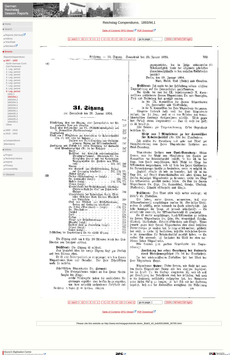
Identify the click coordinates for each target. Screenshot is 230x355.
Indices (9, 38)
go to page (144, 39)
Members (11, 46)
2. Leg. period (13, 72)
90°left (177, 39)
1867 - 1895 (11, 60)
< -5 (90, 39)
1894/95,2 (12, 113)
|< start (72, 39)
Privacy (9, 165)
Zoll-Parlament (13, 66)
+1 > (105, 39)
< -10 (81, 39)
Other (9, 124)
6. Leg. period (13, 83)
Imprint (8, 161)
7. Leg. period (13, 85)
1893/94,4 (12, 105)
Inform (7, 149)
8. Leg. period (13, 88)
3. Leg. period (13, 74)
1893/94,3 (12, 102)
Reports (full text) (15, 35)
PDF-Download (146, 30)
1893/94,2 (12, 99)
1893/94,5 (12, 108)
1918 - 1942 (11, 133)
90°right (187, 39)
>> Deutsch (9, 174)
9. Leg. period (13, 91)
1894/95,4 (12, 119)
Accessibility (11, 168)
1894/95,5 (12, 121)
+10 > (121, 39)
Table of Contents (111, 30)
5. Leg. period (13, 80)
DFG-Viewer (129, 30)
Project (8, 155)
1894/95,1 (12, 110)
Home (7, 24)
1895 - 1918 (11, 130)
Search (8, 29)
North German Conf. (16, 63)
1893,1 (11, 94)
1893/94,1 (12, 96)
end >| (131, 39)
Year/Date (10, 42)
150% (168, 39)
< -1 (97, 39)
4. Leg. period (13, 77)
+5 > (112, 39)
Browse (8, 51)
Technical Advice (13, 158)
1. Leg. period (13, 69)
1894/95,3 (12, 116)
